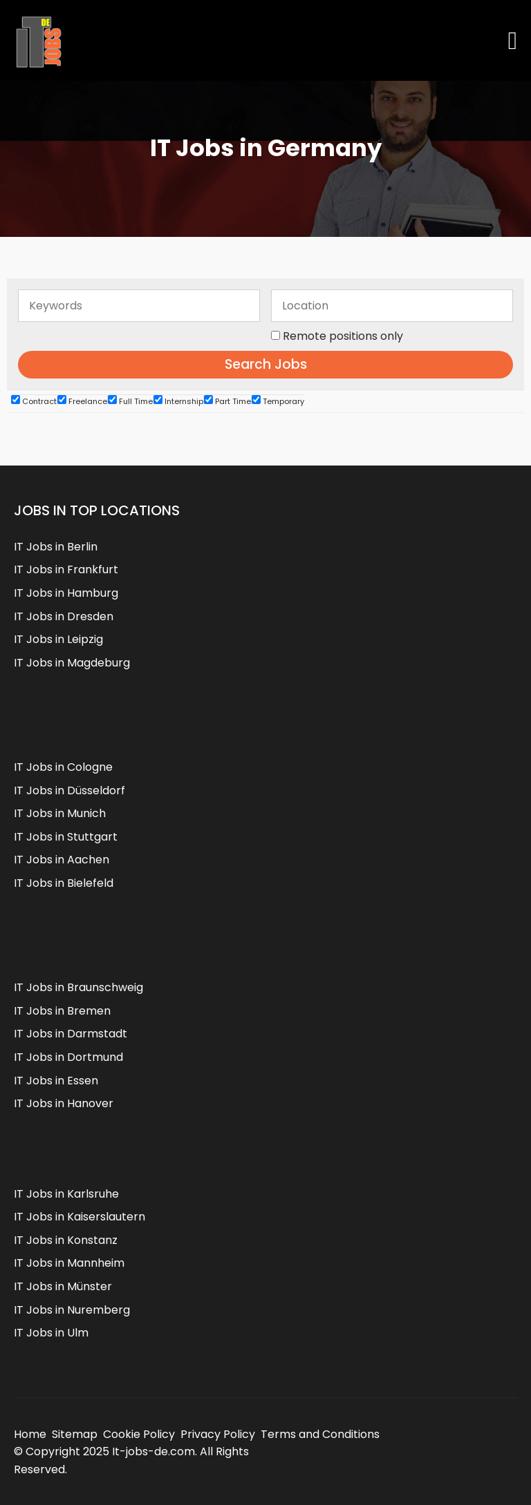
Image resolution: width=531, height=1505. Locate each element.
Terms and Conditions (320, 1434)
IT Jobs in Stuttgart (66, 837)
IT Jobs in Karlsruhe (66, 1194)
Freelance (82, 401)
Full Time (130, 401)
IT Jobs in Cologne (63, 767)
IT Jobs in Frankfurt (66, 569)
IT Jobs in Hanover (63, 1103)
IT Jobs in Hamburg (66, 593)
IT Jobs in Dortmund (68, 1057)
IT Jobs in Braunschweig (78, 987)
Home (30, 1434)
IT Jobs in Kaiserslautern (79, 1217)
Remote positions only (343, 336)
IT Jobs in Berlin (55, 547)
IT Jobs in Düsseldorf (69, 790)
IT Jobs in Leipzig (58, 639)
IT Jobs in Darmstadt (70, 1034)
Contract (34, 401)
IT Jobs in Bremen (62, 1011)
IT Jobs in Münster (63, 1286)
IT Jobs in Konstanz (66, 1240)
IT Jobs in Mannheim (69, 1263)
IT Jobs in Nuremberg (72, 1310)
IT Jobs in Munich (60, 813)
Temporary (278, 401)
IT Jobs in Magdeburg (72, 663)
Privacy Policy (217, 1434)
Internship (178, 401)
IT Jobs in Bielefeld (63, 883)
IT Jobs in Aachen (61, 859)
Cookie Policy (139, 1434)
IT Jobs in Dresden (63, 616)
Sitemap (74, 1434)
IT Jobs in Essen (56, 1081)
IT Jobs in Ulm (51, 1333)
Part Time (227, 401)
